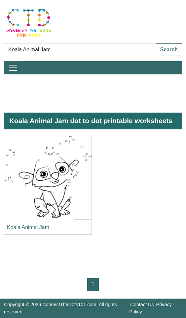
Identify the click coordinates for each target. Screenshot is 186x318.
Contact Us (142, 304)
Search (169, 49)
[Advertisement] (93, 93)
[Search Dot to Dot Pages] (80, 49)
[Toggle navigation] (13, 67)
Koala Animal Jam (28, 227)
